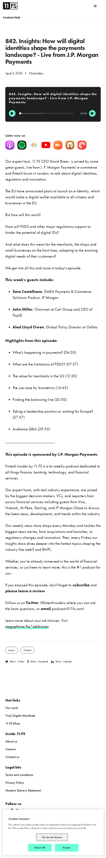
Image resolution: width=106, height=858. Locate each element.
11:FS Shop (12, 723)
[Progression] (46, 113)
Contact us (12, 757)
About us (11, 741)
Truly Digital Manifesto (20, 715)
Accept (67, 847)
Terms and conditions (19, 775)
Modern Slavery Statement (23, 790)
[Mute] (92, 113)
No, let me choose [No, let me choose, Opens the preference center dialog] (52, 837)
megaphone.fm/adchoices (27, 626)
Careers (10, 749)
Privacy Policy (14, 782)
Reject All (40, 847)
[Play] (12, 113)
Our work (11, 708)
